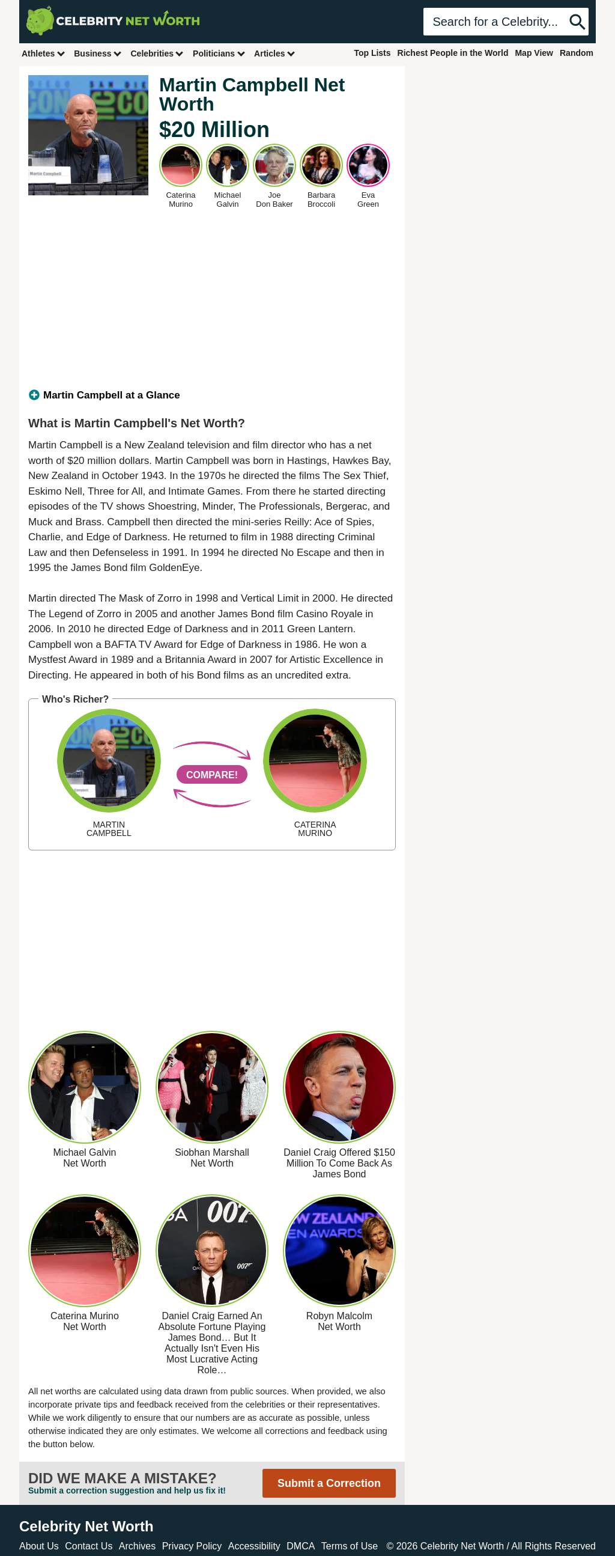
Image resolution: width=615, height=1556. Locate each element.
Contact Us (88, 1546)
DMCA (300, 1546)
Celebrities (157, 53)
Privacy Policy (192, 1546)
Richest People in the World (453, 53)
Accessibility (254, 1546)
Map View (534, 53)
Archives (137, 1546)
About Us (39, 1546)
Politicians (219, 53)
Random (576, 53)
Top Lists (372, 53)
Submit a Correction (329, 1483)
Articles (274, 53)
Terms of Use (349, 1546)
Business (98, 53)
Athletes (43, 53)
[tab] (212, 395)
